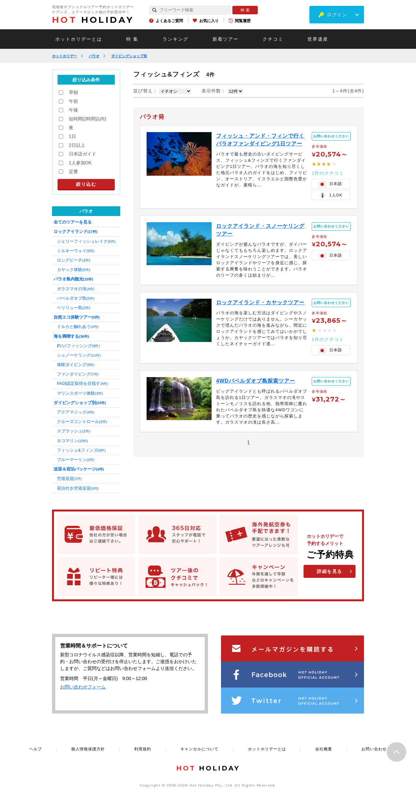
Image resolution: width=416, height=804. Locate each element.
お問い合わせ (374, 749)
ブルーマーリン (75, 459)
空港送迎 (69, 478)
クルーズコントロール (82, 421)
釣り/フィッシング (78, 345)
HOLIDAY (93, 20)
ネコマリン (72, 440)
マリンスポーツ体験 (80, 393)
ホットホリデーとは (78, 39)
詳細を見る (329, 571)
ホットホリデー (64, 56)
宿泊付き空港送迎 (77, 488)
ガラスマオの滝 (75, 288)
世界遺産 (317, 39)
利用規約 (142, 749)
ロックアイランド (76, 231)
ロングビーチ (73, 260)
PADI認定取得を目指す (82, 383)
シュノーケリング (79, 355)
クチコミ (273, 39)
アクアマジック (75, 412)
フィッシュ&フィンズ (81, 450)
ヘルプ (35, 749)
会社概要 (323, 749)
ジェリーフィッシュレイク (86, 241)
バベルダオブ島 (75, 298)
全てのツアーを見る (73, 222)
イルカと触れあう (77, 326)
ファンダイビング (77, 374)
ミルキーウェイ (75, 250)
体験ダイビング (75, 364)
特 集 (132, 39)
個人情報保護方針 (88, 749)
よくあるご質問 (169, 21)
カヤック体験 (73, 269)
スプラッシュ (73, 431)
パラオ (94, 56)
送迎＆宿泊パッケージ (79, 469)
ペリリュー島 (73, 307)
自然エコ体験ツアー (76, 317)
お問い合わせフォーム (83, 686)
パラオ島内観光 (73, 279)
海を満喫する (71, 336)
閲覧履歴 (243, 21)
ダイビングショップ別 (129, 56)
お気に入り (209, 21)
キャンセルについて (199, 749)
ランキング (175, 39)
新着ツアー (226, 39)
